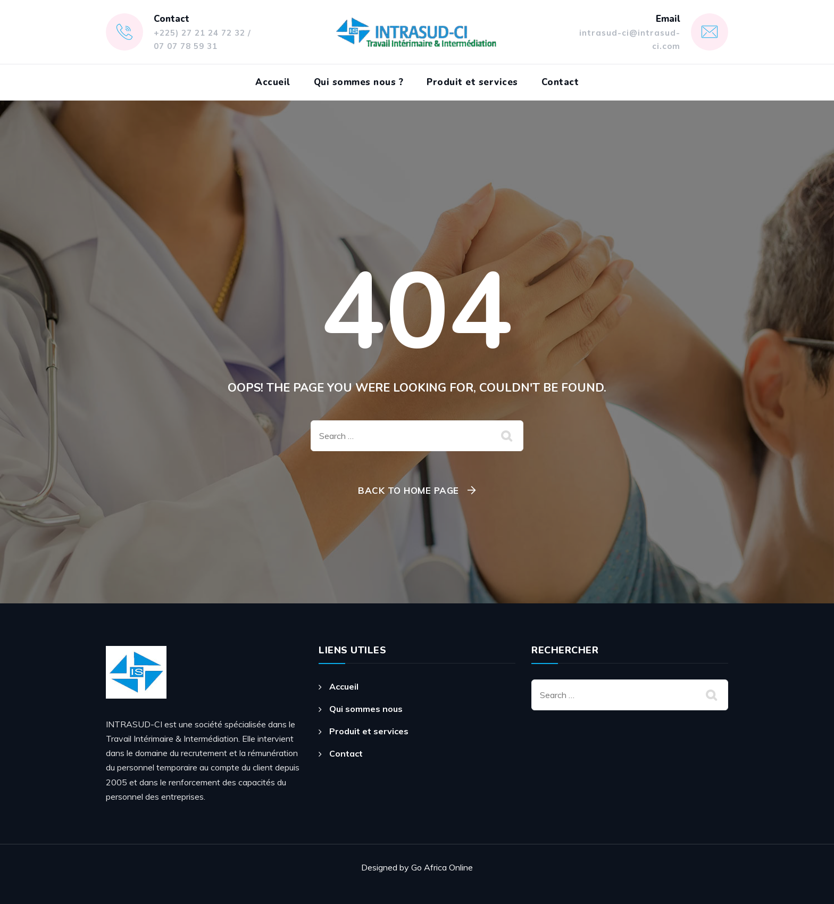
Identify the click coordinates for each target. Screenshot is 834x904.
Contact (560, 82)
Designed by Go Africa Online (417, 867)
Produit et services (472, 82)
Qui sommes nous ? (359, 82)
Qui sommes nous (366, 708)
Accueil (272, 82)
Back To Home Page (408, 490)
